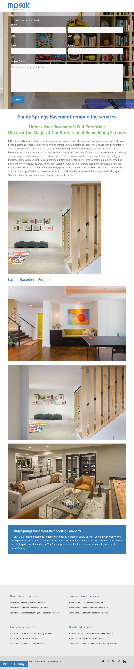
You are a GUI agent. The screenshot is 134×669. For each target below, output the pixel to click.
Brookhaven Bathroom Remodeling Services (29, 607)
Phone (72, 45)
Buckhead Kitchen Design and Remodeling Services (91, 633)
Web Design (53, 661)
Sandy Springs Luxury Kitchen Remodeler (87, 602)
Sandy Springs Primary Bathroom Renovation (88, 607)
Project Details (20, 61)
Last (70, 35)
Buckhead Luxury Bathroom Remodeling (86, 638)
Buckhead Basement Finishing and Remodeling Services (93, 643)
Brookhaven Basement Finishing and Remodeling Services (35, 612)
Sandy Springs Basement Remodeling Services (89, 612)
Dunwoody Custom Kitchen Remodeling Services (31, 633)
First (13, 35)
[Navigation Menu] (124, 6)
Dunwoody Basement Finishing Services (27, 643)
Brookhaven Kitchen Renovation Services (28, 602)
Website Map (40, 661)
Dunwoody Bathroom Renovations (24, 638)
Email (13, 44)
